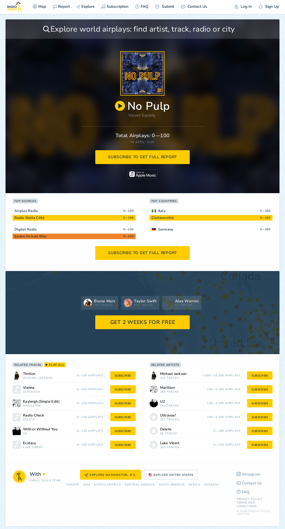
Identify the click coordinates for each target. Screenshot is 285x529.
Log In (243, 6)
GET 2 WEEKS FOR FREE (142, 322)
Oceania (211, 485)
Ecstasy (29, 443)
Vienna (29, 387)
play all (55, 365)
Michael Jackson (38, 378)
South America (172, 485)
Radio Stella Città (29, 217)
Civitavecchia (163, 217)
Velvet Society (141, 115)
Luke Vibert (33, 447)
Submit (164, 6)
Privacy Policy (250, 499)
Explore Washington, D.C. (110, 475)
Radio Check (33, 415)
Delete (29, 419)
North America (107, 485)
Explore (85, 6)
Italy (162, 210)
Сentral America (140, 485)
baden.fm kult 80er (30, 236)
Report (61, 6)
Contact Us (194, 6)
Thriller (29, 373)
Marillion (32, 405)
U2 (25, 433)
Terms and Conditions (247, 504)
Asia (86, 485)
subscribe (123, 376)
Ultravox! (31, 391)
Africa (194, 485)
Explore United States (170, 475)
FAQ (141, 6)
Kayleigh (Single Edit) (41, 401)
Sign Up (268, 6)
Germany (166, 229)
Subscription (115, 6)
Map (39, 6)
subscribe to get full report (142, 157)
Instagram (249, 474)
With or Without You (40, 429)
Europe (72, 485)
